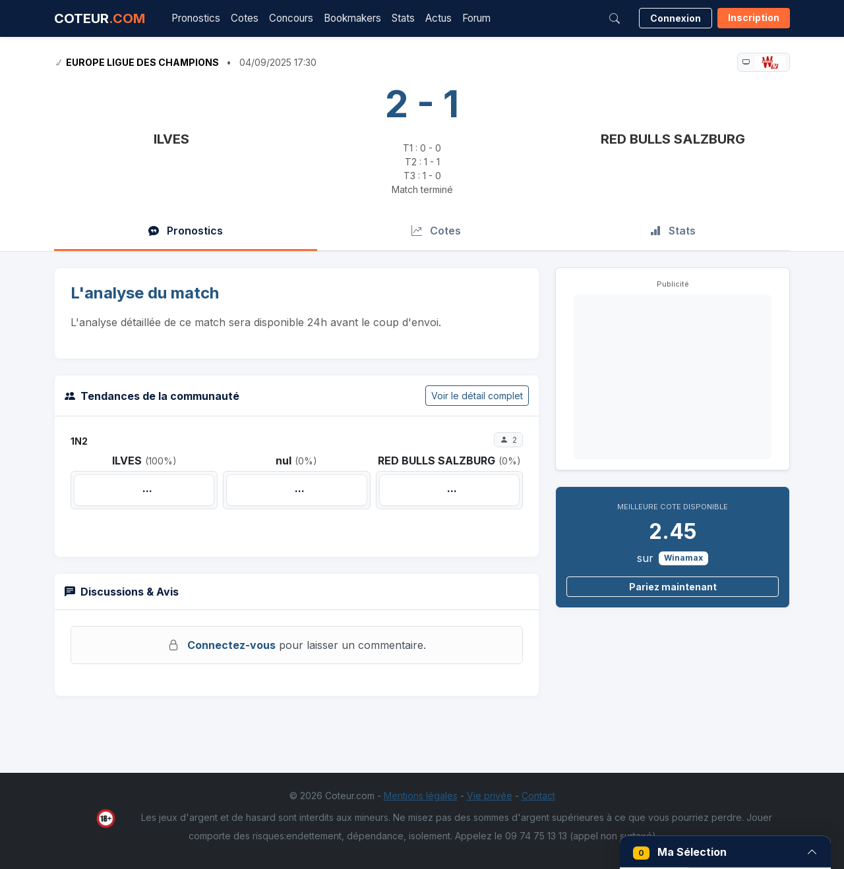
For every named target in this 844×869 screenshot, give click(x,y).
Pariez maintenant (673, 586)
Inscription (753, 17)
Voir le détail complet (477, 395)
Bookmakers (352, 18)
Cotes (244, 18)
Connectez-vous (231, 645)
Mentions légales (421, 795)
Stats (403, 18)
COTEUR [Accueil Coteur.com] (99, 18)
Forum (476, 18)
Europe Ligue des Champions (142, 62)
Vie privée (489, 795)
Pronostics (195, 18)
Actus (438, 18)
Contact (538, 795)
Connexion (675, 18)
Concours (291, 18)
